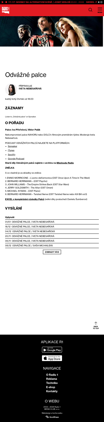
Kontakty (52, 391)
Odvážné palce (21, 221)
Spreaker (12, 146)
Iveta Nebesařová (30, 88)
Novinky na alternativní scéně (34, 2)
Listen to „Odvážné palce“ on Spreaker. (20, 117)
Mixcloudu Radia (65, 163)
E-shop (50, 387)
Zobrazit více (52, 252)
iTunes (11, 150)
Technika (52, 383)
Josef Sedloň (62, 2)
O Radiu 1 (52, 374)
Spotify (11, 154)
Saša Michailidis (43, 245)
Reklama (51, 378)
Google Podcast (16, 158)
